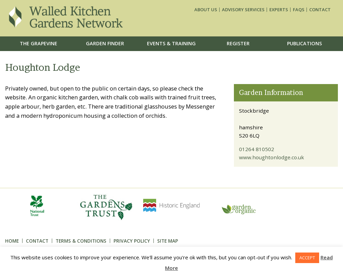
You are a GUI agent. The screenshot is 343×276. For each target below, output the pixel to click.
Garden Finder (105, 43)
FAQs (298, 9)
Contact (320, 9)
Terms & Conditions (81, 241)
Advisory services (243, 9)
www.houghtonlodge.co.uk (271, 157)
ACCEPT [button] (307, 258)
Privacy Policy (132, 241)
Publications (304, 43)
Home (12, 241)
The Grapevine (38, 43)
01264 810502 (256, 149)
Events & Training (171, 43)
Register (238, 43)
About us (205, 9)
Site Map (167, 241)
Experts (278, 9)
